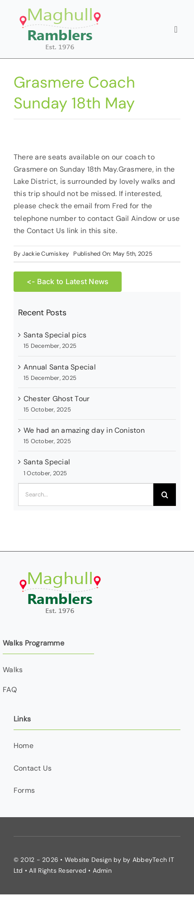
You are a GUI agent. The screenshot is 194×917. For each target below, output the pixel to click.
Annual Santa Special (60, 367)
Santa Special (47, 462)
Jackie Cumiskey (45, 253)
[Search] (164, 494)
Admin (102, 870)
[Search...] (85, 494)
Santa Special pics (55, 335)
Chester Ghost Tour (57, 398)
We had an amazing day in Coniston (84, 430)
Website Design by (93, 860)
